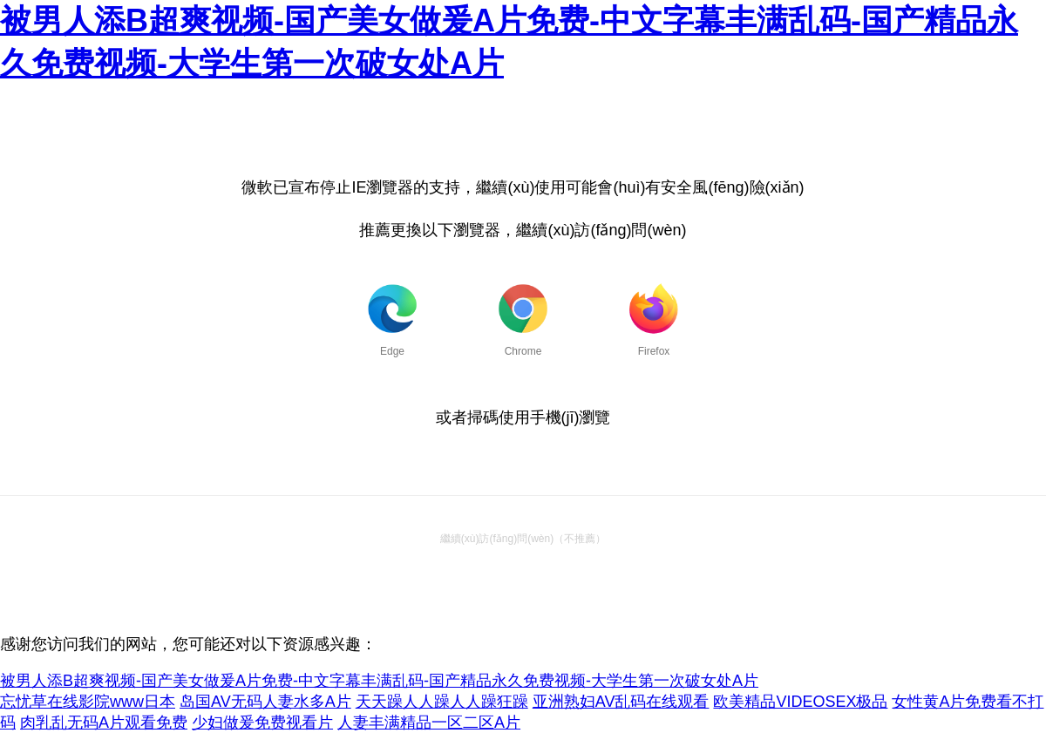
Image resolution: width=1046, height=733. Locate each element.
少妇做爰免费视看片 (262, 722)
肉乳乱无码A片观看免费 (103, 722)
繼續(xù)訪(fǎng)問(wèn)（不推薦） (523, 539)
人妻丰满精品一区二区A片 (428, 722)
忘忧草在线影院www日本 (87, 701)
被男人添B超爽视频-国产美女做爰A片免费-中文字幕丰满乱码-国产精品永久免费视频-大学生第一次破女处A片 (379, 680)
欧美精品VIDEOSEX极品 (800, 701)
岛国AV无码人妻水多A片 (265, 701)
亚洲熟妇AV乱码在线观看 (621, 701)
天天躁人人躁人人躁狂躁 (442, 701)
